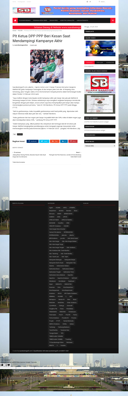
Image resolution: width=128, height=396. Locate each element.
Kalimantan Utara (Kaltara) (57, 275)
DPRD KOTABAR (54, 220)
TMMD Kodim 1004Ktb (55, 339)
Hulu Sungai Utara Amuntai (57, 229)
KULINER (60, 296)
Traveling (68, 339)
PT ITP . (58, 321)
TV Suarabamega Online (56, 342)
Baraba (61, 211)
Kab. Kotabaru (71, 247)
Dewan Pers (54, 20)
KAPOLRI (74, 278)
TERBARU (89, 62)
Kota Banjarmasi (54, 290)
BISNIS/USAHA (68, 214)
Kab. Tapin (65, 257)
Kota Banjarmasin (67, 290)
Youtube (63, 345)
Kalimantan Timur (69, 272)
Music (74, 299)
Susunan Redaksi (25, 20)
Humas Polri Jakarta (55, 232)
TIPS (62, 333)
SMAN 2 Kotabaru (54, 324)
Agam (51, 208)
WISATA (51, 345)
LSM (70, 296)
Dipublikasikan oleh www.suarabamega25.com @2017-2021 (51, 351)
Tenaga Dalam (53, 333)
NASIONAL (61, 302)
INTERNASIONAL (54, 235)
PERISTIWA (63, 312)
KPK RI (59, 293)
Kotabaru (52, 293)
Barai (75, 211)
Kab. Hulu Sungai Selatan (69, 241)
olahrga (61, 305)
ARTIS (64, 208)
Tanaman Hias (65, 330)
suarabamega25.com (25, 351)
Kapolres (52, 278)
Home (14, 1)
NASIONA (52, 302)
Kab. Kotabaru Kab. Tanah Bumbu (59, 250)
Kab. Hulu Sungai (54, 241)
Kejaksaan (71, 281)
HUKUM (66, 226)
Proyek (51, 321)
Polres (75, 315)
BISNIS (59, 214)
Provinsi (73, 318)
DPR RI (65, 217)
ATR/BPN (72, 208)
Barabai (68, 211)
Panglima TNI (53, 309)
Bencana (51, 214)
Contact (29, 1)
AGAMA (58, 208)
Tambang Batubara (63, 327)
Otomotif (69, 305)
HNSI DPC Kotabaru (55, 226)
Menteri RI (61, 299)
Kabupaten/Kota (82, 20)
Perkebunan (72, 312)
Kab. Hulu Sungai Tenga (56, 244)
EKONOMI (52, 223)
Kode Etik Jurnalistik (67, 20)
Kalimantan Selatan (68, 269)
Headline (60, 223)
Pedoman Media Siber (40, 20)
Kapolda (70, 275)
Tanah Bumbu (53, 330)
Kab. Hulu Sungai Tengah (56, 247)
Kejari (51, 284)
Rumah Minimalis (68, 321)
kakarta (51, 266)
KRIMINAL (52, 296)
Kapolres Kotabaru (63, 278)
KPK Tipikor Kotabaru (70, 293)
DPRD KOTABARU (67, 220)
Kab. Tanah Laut (54, 257)
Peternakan (52, 315)
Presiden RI (65, 318)
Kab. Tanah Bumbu (66, 253)
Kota (59, 287)
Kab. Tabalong (53, 253)
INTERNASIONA (68, 232)
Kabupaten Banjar (70, 260)
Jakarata (64, 235)
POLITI (61, 315)
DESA (58, 217)
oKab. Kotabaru (71, 302)
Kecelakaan (62, 281)
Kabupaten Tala (71, 263)
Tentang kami (21, 1)
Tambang (52, 327)
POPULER (100, 62)
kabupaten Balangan (55, 260)
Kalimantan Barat (54, 269)
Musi (68, 299)
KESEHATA (59, 284)
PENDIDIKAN (53, 312)
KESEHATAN (68, 284)
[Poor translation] (7, 365)
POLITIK (20, 30)
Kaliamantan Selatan (63, 266)
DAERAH (51, 217)
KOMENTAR (110, 62)
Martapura (52, 299)
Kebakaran (52, 281)
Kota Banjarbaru (68, 287)
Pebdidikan (69, 309)
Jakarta (72, 235)
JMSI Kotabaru (53, 238)
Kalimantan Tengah (55, 272)
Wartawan (69, 342)
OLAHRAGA (52, 305)
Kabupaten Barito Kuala (56, 263)
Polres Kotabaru (54, 318)
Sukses (72, 324)
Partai (61, 309)
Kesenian (52, 287)
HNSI (67, 223)
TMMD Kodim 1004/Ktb (56, 336)
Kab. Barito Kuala (73, 238)
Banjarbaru (52, 211)
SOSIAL (65, 324)
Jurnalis (62, 238)
